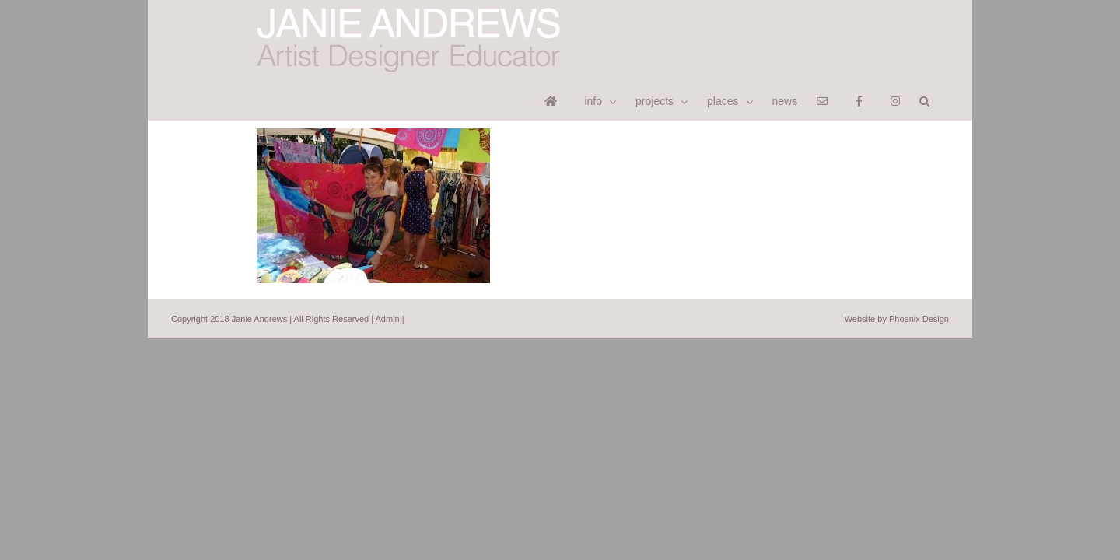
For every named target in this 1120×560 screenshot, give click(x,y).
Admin (388, 277)
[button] (944, 20)
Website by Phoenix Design (897, 277)
